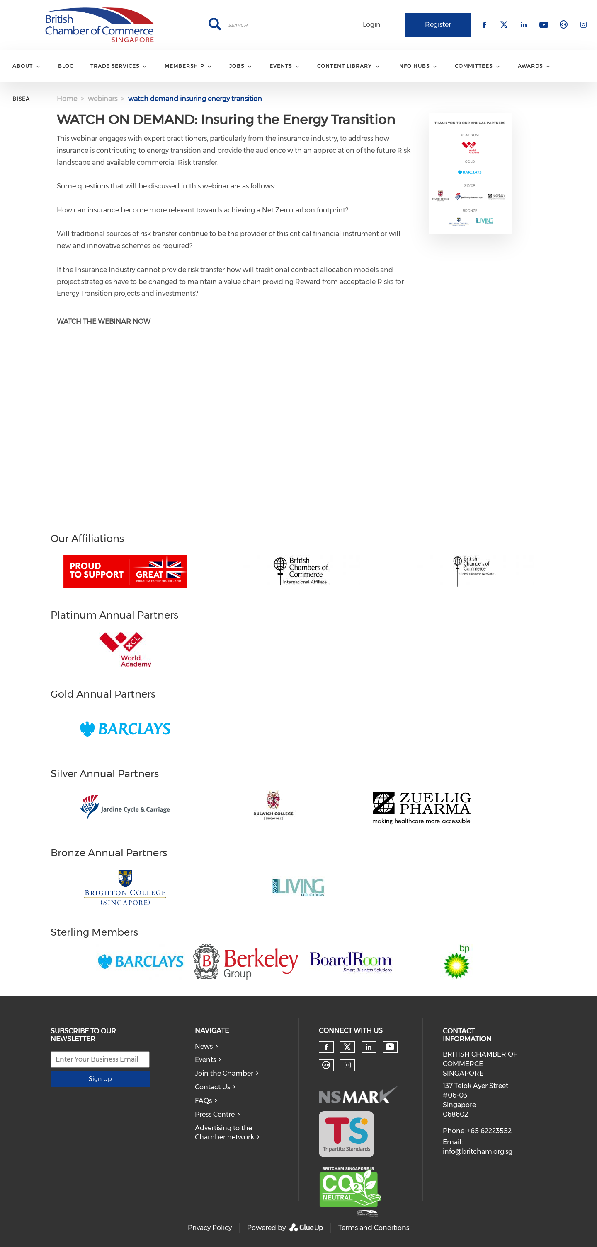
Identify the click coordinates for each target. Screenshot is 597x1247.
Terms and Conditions (373, 1228)
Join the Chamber (224, 1073)
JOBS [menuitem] (236, 66)
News (204, 1046)
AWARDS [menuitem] (530, 66)
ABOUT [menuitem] (22, 66)
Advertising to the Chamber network (224, 1132)
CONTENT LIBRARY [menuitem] (344, 66)
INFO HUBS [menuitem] (413, 66)
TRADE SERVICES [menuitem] (114, 66)
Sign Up (100, 1079)
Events (205, 1060)
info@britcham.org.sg (477, 1152)
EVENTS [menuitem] (280, 66)
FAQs (203, 1101)
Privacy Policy (210, 1228)
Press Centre (215, 1114)
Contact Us (212, 1087)
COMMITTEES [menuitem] (474, 66)
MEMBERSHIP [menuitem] (184, 66)
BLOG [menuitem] (66, 66)
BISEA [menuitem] (21, 99)
